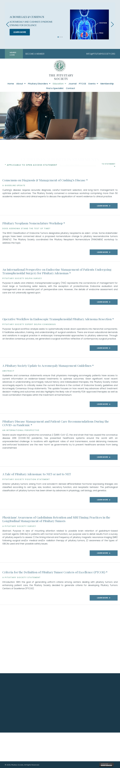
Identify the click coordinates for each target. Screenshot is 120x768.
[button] (112, 24)
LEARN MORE (19, 32)
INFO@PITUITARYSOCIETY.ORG (100, 53)
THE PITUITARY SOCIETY (61, 77)
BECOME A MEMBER (34, 53)
